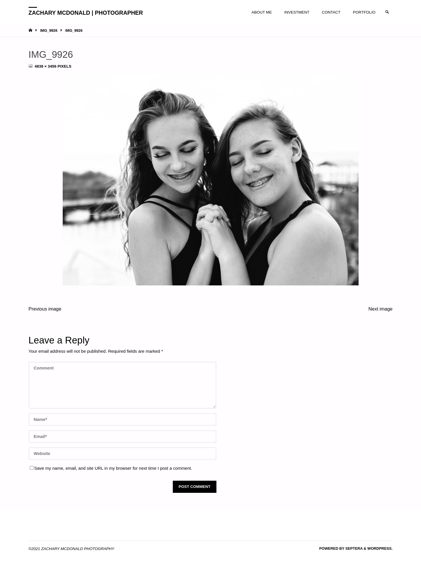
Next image (380, 308)
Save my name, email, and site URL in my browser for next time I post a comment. (111, 468)
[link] (387, 12)
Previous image (45, 308)
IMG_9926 (49, 30)
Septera (353, 548)
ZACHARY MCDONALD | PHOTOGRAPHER (86, 12)
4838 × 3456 (46, 66)
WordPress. (379, 548)
